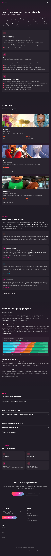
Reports (4, 535)
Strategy (29, 513)
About (3, 528)
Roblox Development (32, 515)
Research (29, 511)
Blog (3, 532)
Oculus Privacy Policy (25, 550)
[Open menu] (47, 3)
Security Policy (35, 550)
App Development (31, 518)
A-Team (3, 537)
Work (3, 530)
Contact (3, 539)
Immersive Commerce (32, 520)
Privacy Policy (16, 550)
